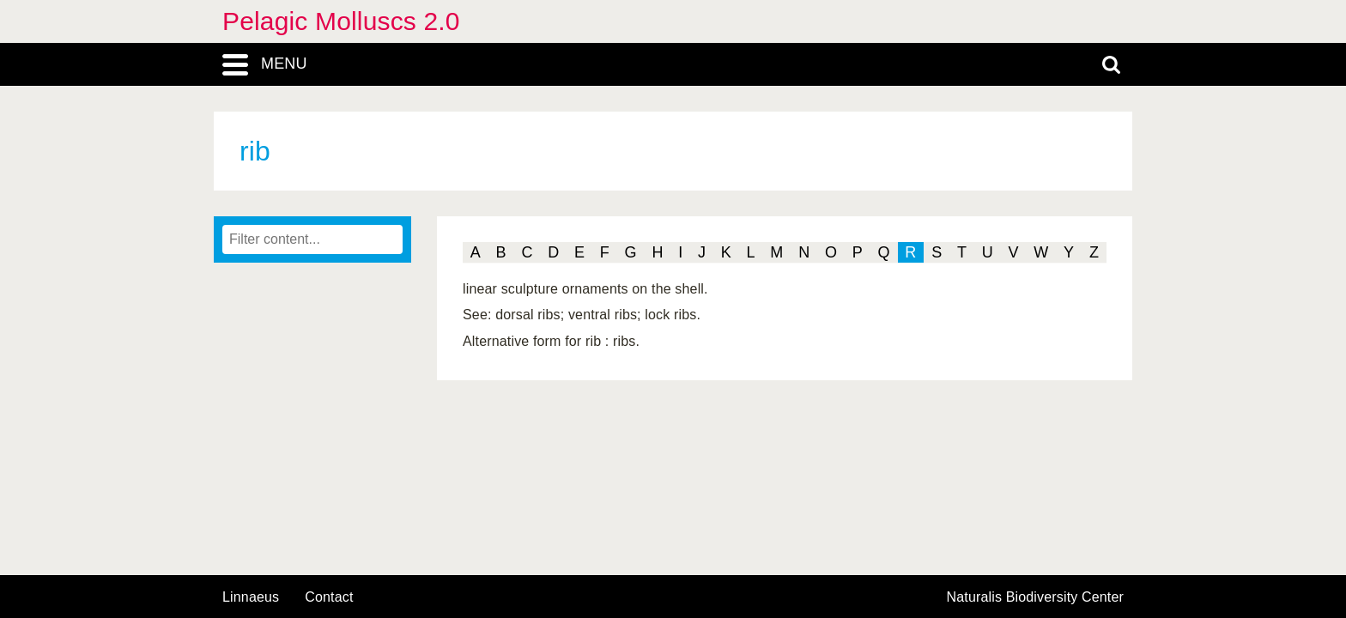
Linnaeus (250, 597)
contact (329, 597)
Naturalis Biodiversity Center (1036, 597)
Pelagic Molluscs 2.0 (341, 21)
